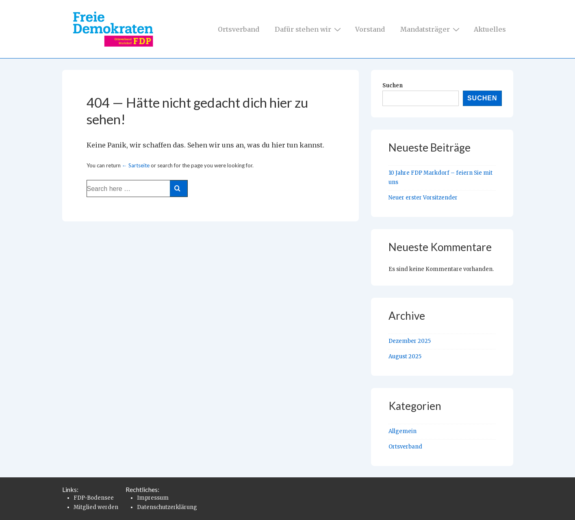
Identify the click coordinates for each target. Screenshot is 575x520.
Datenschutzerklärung (167, 507)
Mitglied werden (96, 507)
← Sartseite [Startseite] (136, 165)
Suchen (392, 85)
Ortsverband (238, 29)
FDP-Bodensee (94, 497)
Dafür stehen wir (309, 29)
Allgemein (402, 431)
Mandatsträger (431, 29)
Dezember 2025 (409, 341)
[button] (18, 502)
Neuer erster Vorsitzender (423, 197)
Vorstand (370, 29)
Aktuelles (490, 29)
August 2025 (404, 356)
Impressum (153, 497)
